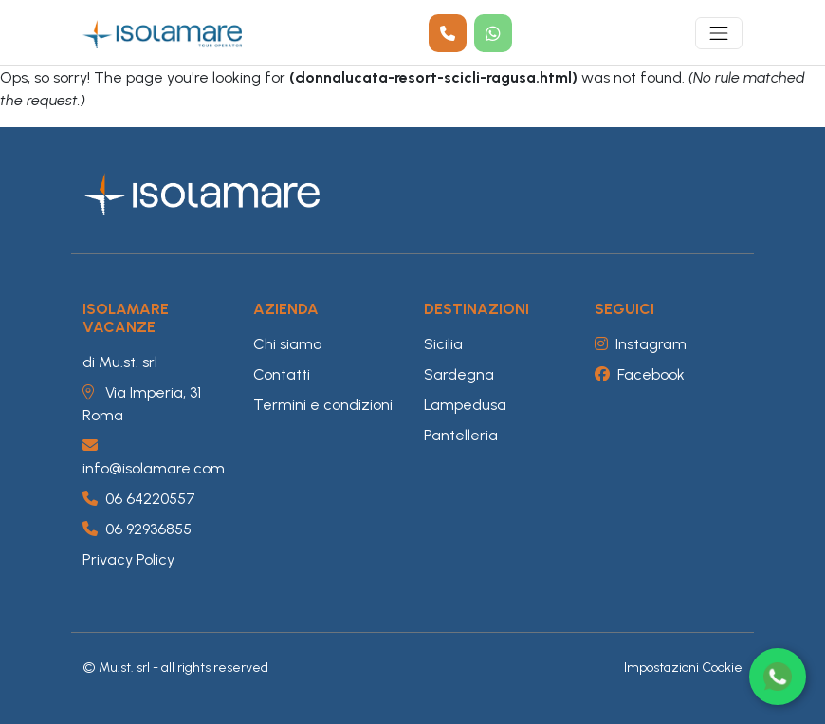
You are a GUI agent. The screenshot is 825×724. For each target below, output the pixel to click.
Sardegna (459, 374)
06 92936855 (137, 529)
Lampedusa (465, 405)
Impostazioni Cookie (683, 667)
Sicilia (443, 344)
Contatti (281, 374)
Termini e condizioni (323, 405)
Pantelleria (461, 435)
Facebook (640, 374)
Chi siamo (287, 344)
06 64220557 (138, 499)
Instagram (641, 344)
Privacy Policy (128, 559)
